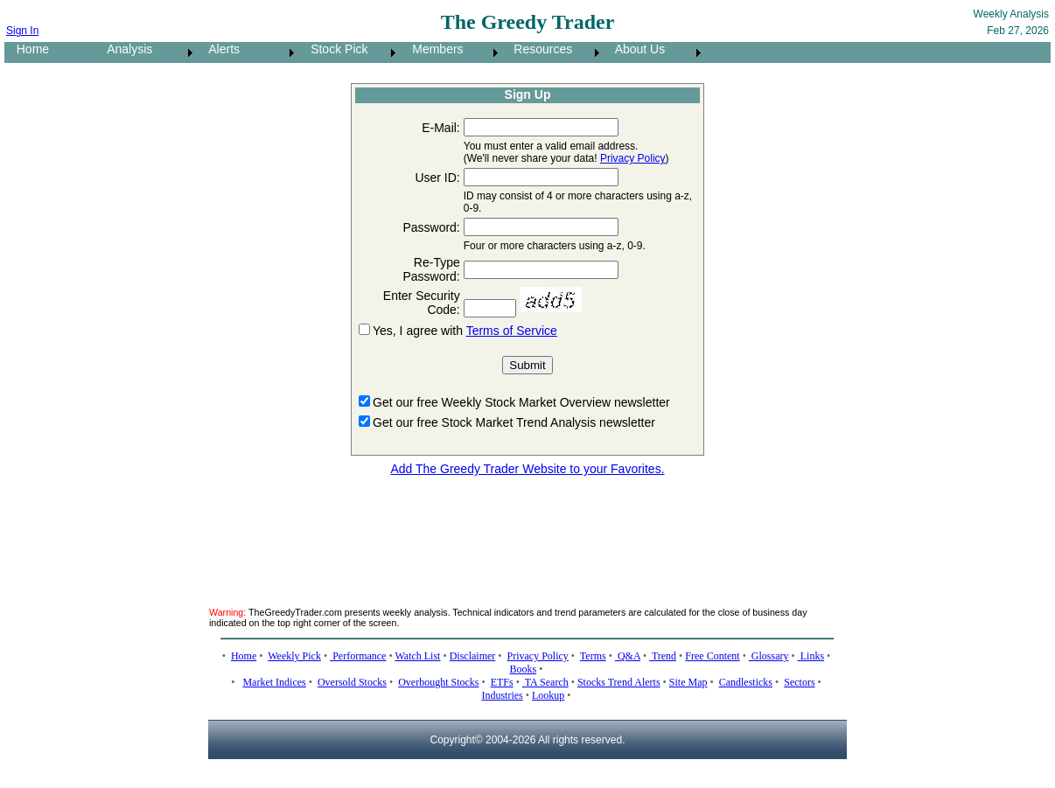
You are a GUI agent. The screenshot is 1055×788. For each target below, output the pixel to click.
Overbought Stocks (438, 682)
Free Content (712, 656)
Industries (501, 695)
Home (27, 49)
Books (523, 669)
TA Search (545, 682)
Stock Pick (333, 49)
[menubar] (354, 52)
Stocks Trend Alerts (618, 682)
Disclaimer (473, 656)
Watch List (417, 656)
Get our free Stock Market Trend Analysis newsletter (514, 422)
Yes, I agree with (419, 331)
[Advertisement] (527, 531)
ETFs (502, 682)
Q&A (627, 656)
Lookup (548, 695)
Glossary (769, 656)
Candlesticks (745, 682)
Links (811, 656)
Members (433, 49)
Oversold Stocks (352, 682)
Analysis (124, 49)
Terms (593, 656)
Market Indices (273, 682)
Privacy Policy (633, 158)
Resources (538, 49)
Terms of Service (511, 331)
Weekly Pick (294, 656)
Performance (358, 656)
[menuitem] (49, 52)
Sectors (799, 682)
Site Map (688, 682)
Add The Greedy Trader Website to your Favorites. (527, 469)
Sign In (22, 30)
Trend (662, 656)
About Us (635, 49)
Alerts (219, 49)
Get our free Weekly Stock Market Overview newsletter (521, 402)
